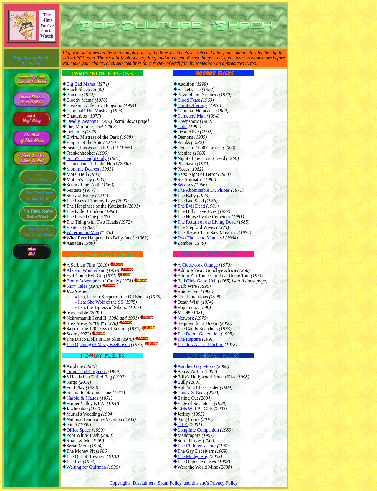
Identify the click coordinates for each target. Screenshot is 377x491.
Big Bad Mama (80, 84)
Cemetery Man (191, 115)
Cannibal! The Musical (88, 110)
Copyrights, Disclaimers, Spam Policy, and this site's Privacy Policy (174, 482)
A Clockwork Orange (197, 264)
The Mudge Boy (192, 456)
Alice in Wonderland (85, 270)
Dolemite (75, 131)
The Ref (74, 461)
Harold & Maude (82, 398)
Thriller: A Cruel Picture (200, 344)
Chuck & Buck (191, 392)
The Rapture (189, 339)
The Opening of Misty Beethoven (98, 344)
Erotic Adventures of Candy (92, 280)
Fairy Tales (76, 286)
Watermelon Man (82, 232)
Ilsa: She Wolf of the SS (100, 302)
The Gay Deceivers (195, 451)
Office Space (78, 429)
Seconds (185, 184)
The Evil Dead (191, 206)
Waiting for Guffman (86, 466)
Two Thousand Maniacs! (200, 237)
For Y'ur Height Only (86, 158)
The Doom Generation (198, 333)
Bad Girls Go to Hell (196, 280)
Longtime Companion (198, 429)
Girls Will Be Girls (195, 408)
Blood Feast (188, 100)
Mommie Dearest (82, 168)
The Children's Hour (196, 445)
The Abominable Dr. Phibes (203, 190)
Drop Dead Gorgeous (86, 371)
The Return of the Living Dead (206, 221)
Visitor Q (75, 227)
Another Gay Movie (196, 366)
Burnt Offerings (192, 105)
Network (185, 317)
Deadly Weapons (82, 121)
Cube (182, 126)
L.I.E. (182, 424)
